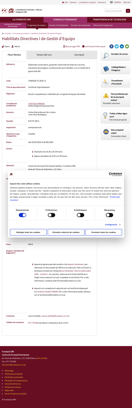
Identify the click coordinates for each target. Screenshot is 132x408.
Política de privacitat (13, 374)
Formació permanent (65, 19)
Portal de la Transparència (16, 380)
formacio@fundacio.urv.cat (14, 365)
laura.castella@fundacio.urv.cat (55, 316)
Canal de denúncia (13, 384)
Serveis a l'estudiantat (58, 25)
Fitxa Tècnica (14, 54)
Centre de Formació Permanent (12, 25)
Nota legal (9, 370)
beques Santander (75, 264)
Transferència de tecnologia (109, 19)
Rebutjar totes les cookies (28, 232)
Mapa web (9, 390)
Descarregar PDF (71, 46)
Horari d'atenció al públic (16, 393)
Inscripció (79, 54)
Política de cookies (13, 387)
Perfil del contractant (14, 377)
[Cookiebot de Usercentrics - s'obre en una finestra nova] (111, 174)
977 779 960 (33, 323)
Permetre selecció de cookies (66, 232)
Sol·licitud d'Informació (93, 46)
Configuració (111, 224)
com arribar (41, 358)
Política (114, 197)
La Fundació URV (22, 19)
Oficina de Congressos (103, 25)
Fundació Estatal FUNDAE (47, 291)
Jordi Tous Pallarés (36, 103)
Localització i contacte (87, 2)
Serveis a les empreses (80, 25)
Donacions (102, 2)
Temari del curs (44, 54)
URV (66, 2)
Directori (73, 2)
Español (117, 2)
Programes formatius (36, 25)
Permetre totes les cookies (103, 232)
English (126, 2)
